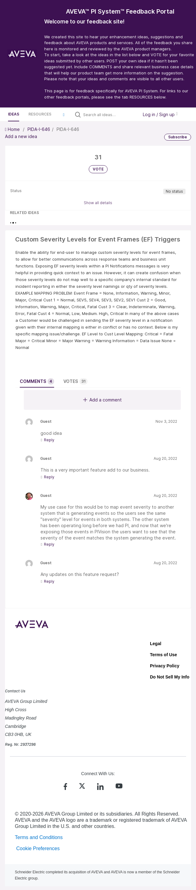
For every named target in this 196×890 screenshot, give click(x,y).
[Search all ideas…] (109, 114)
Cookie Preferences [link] (38, 848)
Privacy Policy (164, 665)
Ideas (13, 114)
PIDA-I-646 (39, 129)
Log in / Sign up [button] (160, 114)
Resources (39, 114)
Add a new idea (21, 136)
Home (13, 129)
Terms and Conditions (39, 837)
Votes (75, 381)
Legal (155, 643)
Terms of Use (163, 654)
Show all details (98, 202)
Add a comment (102, 399)
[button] (63, 114)
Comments (37, 381)
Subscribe (177, 137)
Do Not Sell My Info (170, 676)
